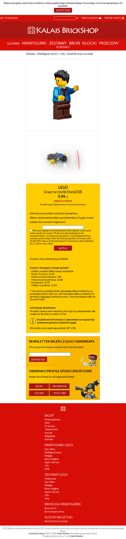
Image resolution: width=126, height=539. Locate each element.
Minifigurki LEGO (47, 53)
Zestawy (58, 43)
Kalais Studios (63, 533)
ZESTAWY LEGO (56, 474)
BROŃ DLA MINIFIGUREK (63, 504)
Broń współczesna (54, 511)
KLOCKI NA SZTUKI (59, 517)
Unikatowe (50, 478)
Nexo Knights (52, 459)
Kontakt (49, 439)
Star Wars (50, 449)
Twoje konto (114, 18)
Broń (74, 43)
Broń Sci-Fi (50, 508)
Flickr (39, 393)
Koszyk (48, 432)
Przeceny (109, 43)
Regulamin (50, 436)
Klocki (89, 43)
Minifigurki (34, 43)
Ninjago (48, 455)
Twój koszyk (91, 18)
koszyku (46, 296)
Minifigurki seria (53, 452)
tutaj (73, 322)
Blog (39, 386)
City (62, 53)
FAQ (47, 422)
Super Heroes (52, 462)
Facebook (59, 386)
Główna (30, 53)
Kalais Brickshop (36, 533)
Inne (47, 468)
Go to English (9, 18)
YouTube (59, 393)
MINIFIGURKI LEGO (59, 445)
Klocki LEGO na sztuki (56, 521)
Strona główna (52, 419)
